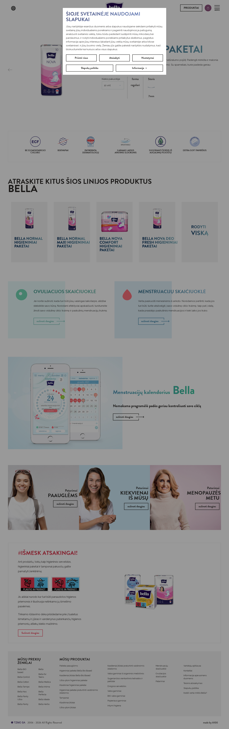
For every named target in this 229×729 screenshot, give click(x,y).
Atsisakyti (114, 58)
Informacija (138, 68)
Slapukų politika (89, 68)
